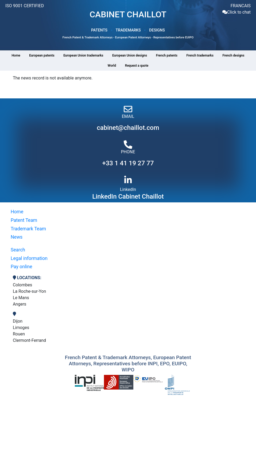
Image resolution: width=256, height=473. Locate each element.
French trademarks (200, 55)
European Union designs (129, 55)
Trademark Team (28, 228)
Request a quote (136, 65)
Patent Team (24, 220)
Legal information (29, 258)
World (112, 65)
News (16, 237)
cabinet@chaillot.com (128, 127)
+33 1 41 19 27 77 (128, 163)
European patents (41, 55)
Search (18, 249)
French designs (233, 55)
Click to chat (239, 12)
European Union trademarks (83, 55)
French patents (166, 55)
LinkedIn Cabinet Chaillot (128, 196)
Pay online (21, 266)
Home (16, 55)
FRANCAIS (241, 5)
